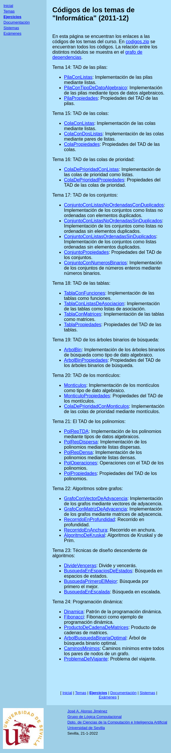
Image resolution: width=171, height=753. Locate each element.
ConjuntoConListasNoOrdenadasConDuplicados (114, 204)
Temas (9, 11)
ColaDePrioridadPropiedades (94, 179)
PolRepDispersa (81, 441)
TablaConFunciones (84, 293)
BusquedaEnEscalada (87, 591)
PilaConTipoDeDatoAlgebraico (95, 87)
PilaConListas (78, 77)
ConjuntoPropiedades (86, 252)
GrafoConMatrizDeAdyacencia (95, 508)
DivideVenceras (80, 565)
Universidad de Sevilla (86, 728)
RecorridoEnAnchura (85, 529)
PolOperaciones (80, 462)
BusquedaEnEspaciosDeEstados (98, 570)
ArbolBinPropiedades (86, 360)
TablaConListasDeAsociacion (94, 303)
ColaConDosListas (83, 133)
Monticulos (75, 385)
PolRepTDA (76, 431)
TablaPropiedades (82, 324)
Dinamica (73, 611)
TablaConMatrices (82, 314)
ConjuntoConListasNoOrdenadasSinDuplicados (113, 220)
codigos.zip (137, 41)
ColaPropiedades (82, 144)
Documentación (16, 22)
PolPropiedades (80, 473)
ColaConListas (79, 123)
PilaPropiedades (81, 98)
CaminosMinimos (82, 648)
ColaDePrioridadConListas (91, 169)
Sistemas (11, 28)
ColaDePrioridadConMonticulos (96, 406)
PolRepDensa (78, 452)
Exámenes (12, 33)
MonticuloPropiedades (87, 395)
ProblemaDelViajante (86, 658)
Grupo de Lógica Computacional (94, 716)
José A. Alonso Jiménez (87, 711)
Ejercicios (12, 17)
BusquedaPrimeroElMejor (90, 581)
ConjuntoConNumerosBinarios (95, 262)
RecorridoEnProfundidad (89, 519)
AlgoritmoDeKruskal (84, 535)
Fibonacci (74, 616)
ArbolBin (72, 349)
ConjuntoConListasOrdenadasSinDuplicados (110, 236)
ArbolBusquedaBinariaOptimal (95, 637)
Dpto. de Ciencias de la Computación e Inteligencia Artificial (117, 722)
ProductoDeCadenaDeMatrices (96, 627)
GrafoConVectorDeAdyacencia (95, 498)
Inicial (8, 6)
